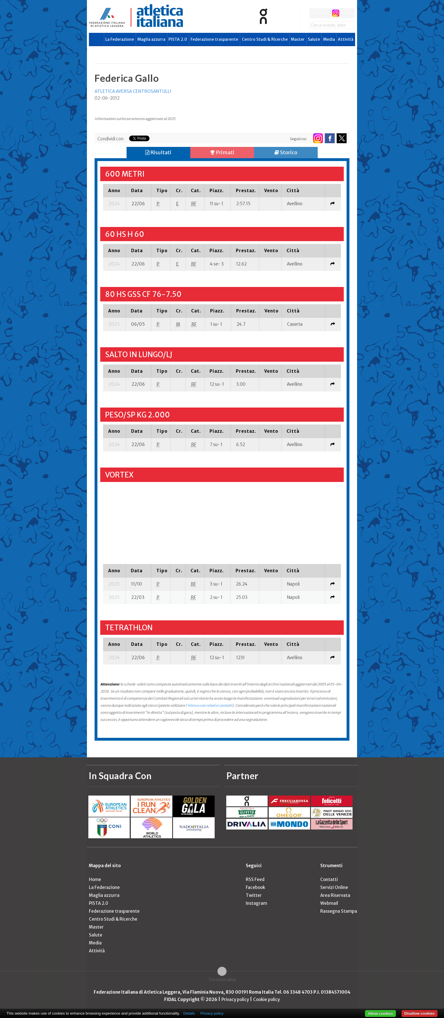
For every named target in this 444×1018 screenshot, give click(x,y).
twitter (324, 13)
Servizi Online (334, 887)
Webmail (329, 903)
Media (329, 39)
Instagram (256, 903)
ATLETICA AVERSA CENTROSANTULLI (133, 91)
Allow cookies (380, 1013)
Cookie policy (266, 999)
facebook (314, 13)
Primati (222, 152)
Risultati (158, 152)
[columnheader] (114, 190)
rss (346, 13)
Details (189, 1013)
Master (298, 39)
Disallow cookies (419, 1013)
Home (95, 879)
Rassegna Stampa (338, 911)
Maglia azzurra (151, 39)
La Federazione (119, 39)
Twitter (254, 895)
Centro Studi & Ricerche (265, 39)
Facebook (255, 887)
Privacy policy (235, 999)
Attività (345, 39)
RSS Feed (255, 879)
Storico (285, 152)
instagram (335, 13)
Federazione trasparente (214, 39)
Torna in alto (222, 979)
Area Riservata (335, 895)
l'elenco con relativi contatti (209, 705)
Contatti (329, 879)
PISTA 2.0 (177, 39)
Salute (314, 39)
